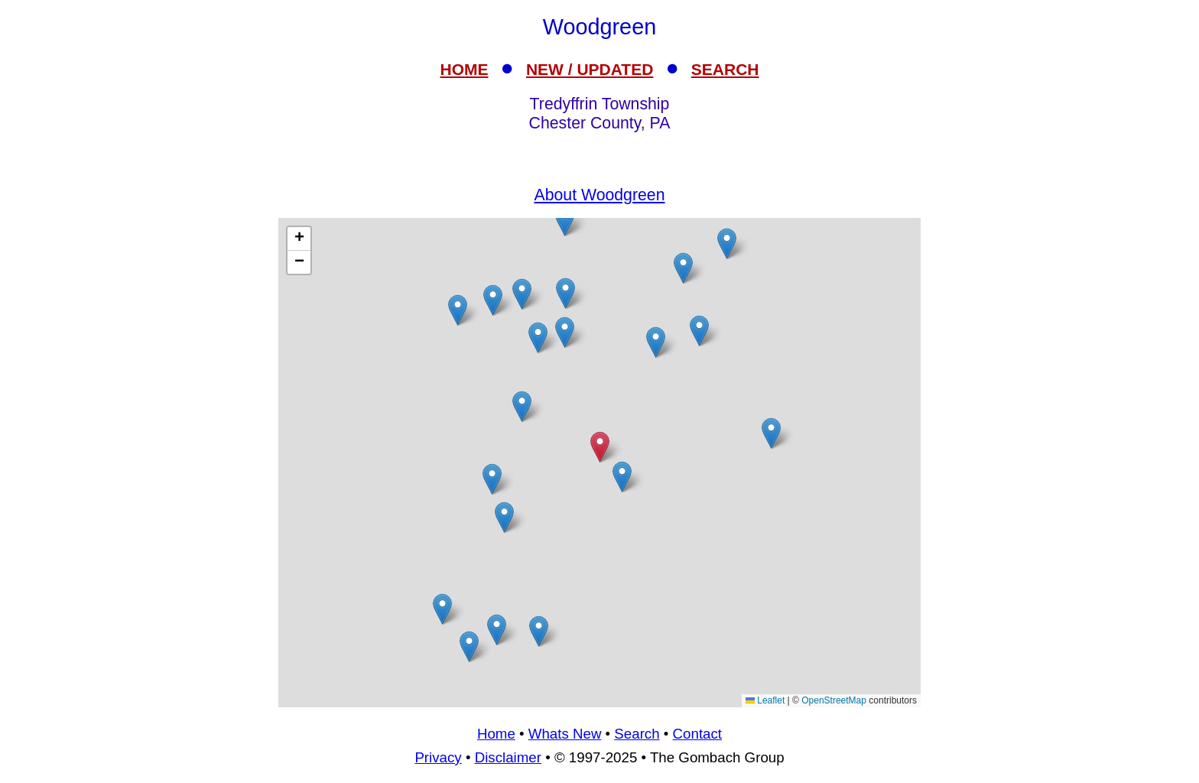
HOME (464, 69)
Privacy (437, 757)
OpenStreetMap (833, 700)
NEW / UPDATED (589, 69)
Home (496, 734)
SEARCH (725, 69)
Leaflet (765, 700)
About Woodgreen (599, 195)
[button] (457, 310)
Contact (697, 734)
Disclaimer (508, 757)
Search (636, 734)
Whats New (565, 734)
